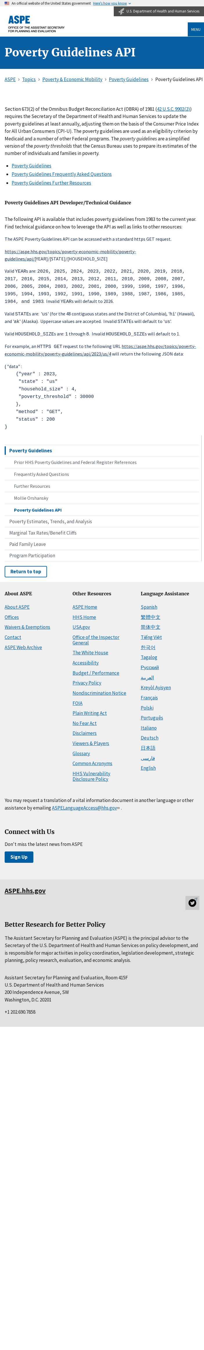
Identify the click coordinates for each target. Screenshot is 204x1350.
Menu (196, 29)
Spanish (149, 604)
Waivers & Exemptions (27, 624)
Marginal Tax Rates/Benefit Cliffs (43, 530)
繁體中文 (150, 614)
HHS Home (84, 614)
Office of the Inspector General (96, 637)
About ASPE (17, 604)
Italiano (149, 725)
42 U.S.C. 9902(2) (173, 109)
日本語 (148, 745)
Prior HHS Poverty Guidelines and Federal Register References (75, 459)
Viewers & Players (91, 740)
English (148, 765)
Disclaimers (85, 730)
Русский (150, 664)
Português (152, 715)
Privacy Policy (87, 680)
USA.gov (81, 624)
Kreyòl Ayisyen (156, 684)
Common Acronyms (92, 761)
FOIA (77, 700)
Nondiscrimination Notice (99, 690)
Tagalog (149, 654)
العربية (147, 675)
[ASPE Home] (36, 24)
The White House (90, 650)
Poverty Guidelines (30, 447)
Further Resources (32, 483)
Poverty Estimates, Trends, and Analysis (50, 518)
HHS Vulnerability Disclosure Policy (91, 773)
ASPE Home (85, 604)
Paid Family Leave (27, 541)
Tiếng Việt (151, 634)
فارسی (148, 755)
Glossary (81, 750)
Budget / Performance (96, 670)
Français (149, 695)
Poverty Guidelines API (38, 507)
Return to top (25, 568)
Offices (12, 614)
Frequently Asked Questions (41, 471)
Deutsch (149, 735)
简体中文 (150, 624)
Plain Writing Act (90, 710)
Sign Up (19, 854)
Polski (147, 705)
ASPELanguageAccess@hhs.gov (86, 805)
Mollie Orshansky (31, 495)
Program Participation (32, 552)
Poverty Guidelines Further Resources (51, 183)
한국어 (148, 644)
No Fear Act (85, 720)
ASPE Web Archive (23, 644)
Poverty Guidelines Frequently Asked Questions (62, 174)
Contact (13, 634)
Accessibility (86, 660)
